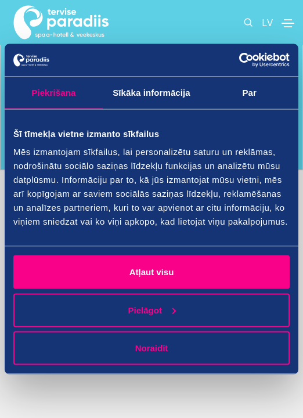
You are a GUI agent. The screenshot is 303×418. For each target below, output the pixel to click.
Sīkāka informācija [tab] (151, 92)
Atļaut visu (151, 272)
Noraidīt (151, 348)
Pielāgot (152, 310)
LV (267, 22)
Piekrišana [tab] (53, 92)
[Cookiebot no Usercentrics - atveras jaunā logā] (239, 60)
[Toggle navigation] (288, 23)
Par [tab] (249, 92)
